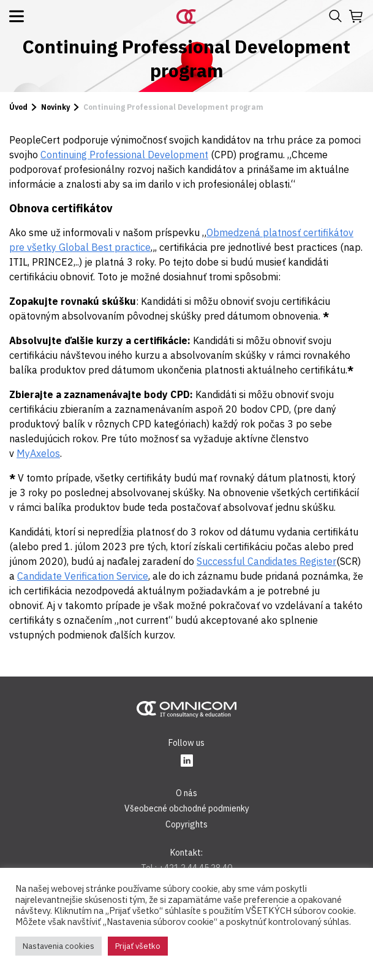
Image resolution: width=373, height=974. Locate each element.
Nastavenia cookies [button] (58, 946)
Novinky (55, 107)
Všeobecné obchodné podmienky (186, 808)
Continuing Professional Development (124, 154)
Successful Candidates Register (266, 561)
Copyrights (186, 824)
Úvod (18, 107)
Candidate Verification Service (82, 576)
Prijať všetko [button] (137, 946)
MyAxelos (38, 453)
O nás (186, 793)
